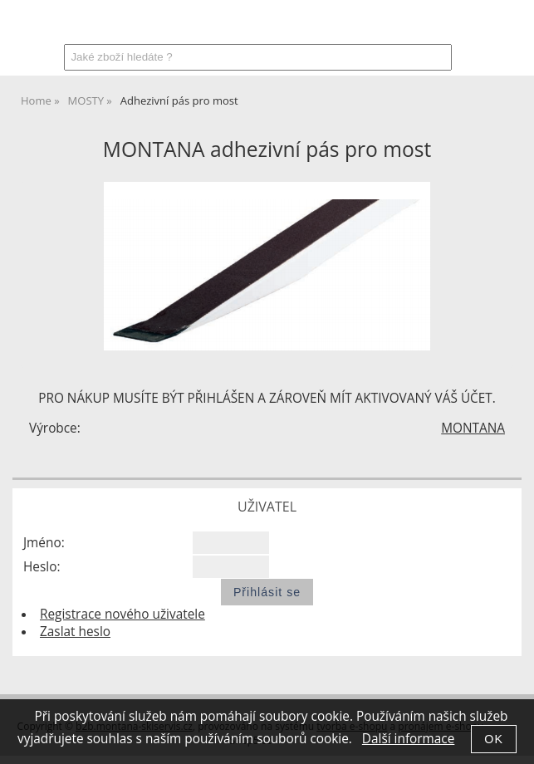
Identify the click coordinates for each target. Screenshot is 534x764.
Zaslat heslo (75, 631)
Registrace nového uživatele (122, 614)
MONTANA (473, 428)
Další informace (408, 738)
